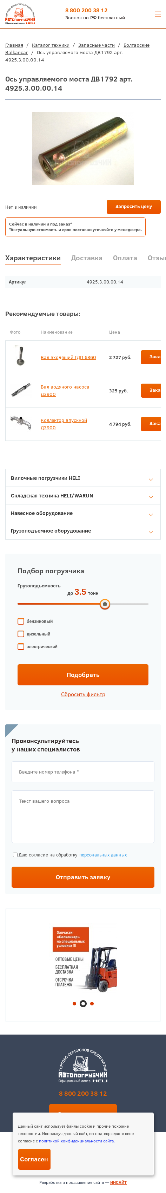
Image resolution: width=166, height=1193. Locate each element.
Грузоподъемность (39, 585)
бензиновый (40, 621)
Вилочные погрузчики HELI (82, 478)
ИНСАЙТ (118, 1182)
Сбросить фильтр (83, 694)
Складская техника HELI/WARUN (82, 495)
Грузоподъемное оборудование (82, 530)
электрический (42, 646)
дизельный (38, 634)
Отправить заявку (83, 877)
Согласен (34, 1159)
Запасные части (96, 44)
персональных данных (103, 855)
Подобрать (83, 674)
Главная (14, 44)
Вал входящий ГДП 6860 (68, 357)
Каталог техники (50, 44)
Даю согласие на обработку (70, 855)
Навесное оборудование (82, 513)
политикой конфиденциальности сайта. (77, 1141)
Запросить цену (133, 206)
